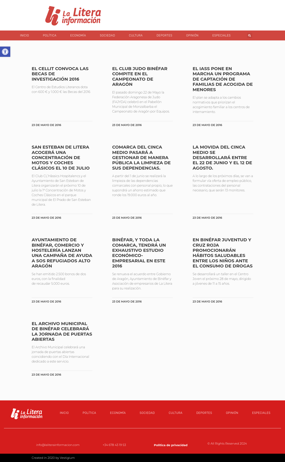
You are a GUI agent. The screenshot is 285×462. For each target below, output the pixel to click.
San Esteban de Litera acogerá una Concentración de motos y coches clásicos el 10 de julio (61, 157)
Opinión (192, 35)
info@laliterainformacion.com (58, 445)
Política (49, 35)
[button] (249, 35)
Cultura (136, 35)
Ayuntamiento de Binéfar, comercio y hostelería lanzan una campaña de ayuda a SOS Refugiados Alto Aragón (62, 253)
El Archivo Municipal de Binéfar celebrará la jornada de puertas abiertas (62, 331)
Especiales (221, 35)
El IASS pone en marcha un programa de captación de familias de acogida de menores (223, 79)
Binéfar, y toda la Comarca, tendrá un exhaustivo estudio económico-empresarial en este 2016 (139, 253)
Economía (78, 35)
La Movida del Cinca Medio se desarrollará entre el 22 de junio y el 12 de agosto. (222, 157)
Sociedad (107, 35)
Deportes (164, 35)
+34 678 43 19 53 (114, 445)
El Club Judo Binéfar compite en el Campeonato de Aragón (139, 76)
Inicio (24, 35)
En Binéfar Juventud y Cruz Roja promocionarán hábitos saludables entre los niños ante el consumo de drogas (223, 253)
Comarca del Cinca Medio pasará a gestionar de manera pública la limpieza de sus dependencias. (141, 157)
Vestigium (67, 458)
